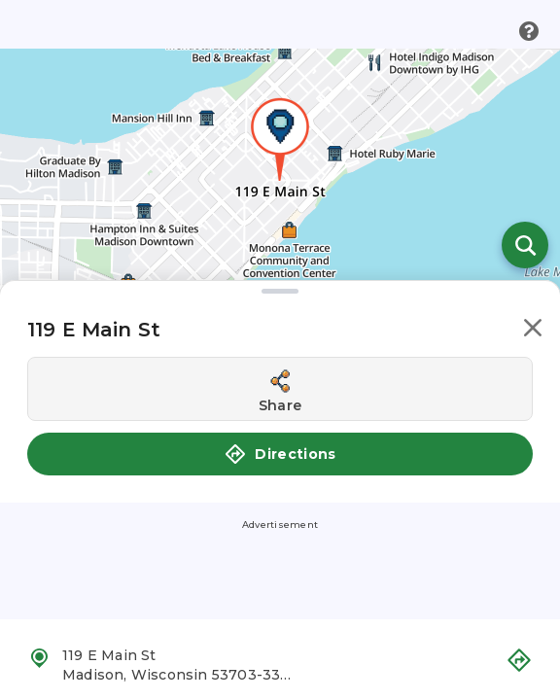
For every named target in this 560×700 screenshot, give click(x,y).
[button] (532, 331)
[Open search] (525, 245)
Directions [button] (280, 454)
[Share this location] (280, 389)
